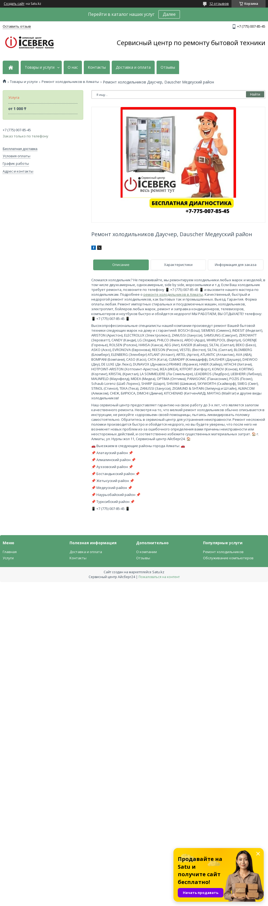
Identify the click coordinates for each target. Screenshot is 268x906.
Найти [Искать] (255, 94)
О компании (146, 551)
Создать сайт (14, 4)
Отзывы (168, 67)
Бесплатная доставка (20, 149)
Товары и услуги (40, 67)
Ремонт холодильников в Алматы (70, 81)
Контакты (97, 67)
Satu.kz (158, 571)
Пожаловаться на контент (159, 577)
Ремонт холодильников (223, 551)
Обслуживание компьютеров (228, 558)
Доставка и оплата (133, 67)
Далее (169, 14)
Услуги (8, 558)
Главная (10, 551)
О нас (73, 67)
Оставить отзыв (17, 26)
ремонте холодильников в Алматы (173, 294)
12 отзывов (219, 3)
